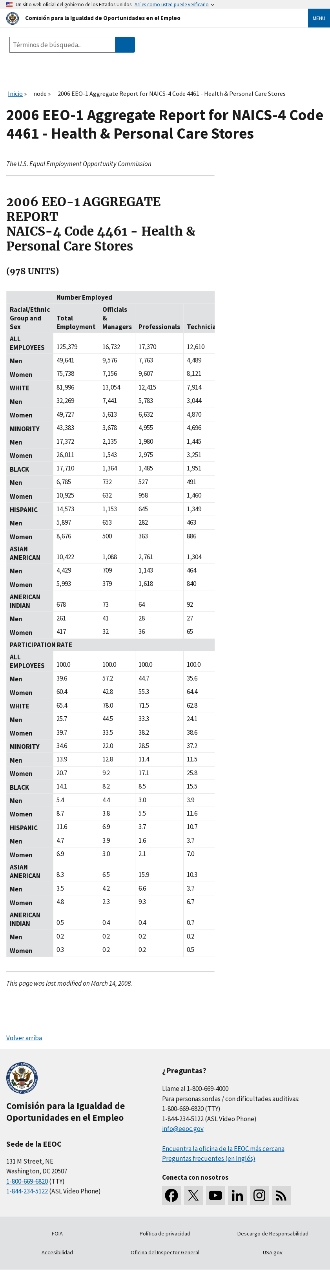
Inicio (15, 93)
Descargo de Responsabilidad (272, 1233)
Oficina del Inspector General (165, 1252)
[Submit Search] (125, 45)
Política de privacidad (165, 1233)
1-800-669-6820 (27, 1181)
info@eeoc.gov (183, 1128)
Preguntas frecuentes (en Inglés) (208, 1158)
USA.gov (273, 1252)
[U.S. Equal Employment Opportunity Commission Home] (147, 18)
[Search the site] (62, 45)
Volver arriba (24, 1038)
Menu (319, 18)
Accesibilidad (57, 1252)
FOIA (57, 1233)
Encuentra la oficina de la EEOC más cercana (223, 1148)
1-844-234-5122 (27, 1191)
